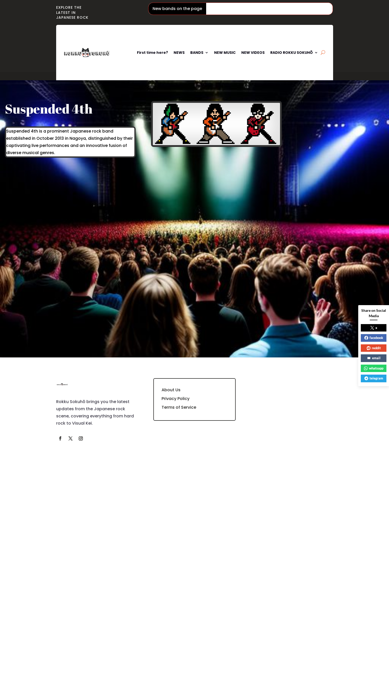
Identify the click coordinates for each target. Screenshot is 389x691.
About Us (171, 390)
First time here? (152, 52)
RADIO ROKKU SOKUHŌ (291, 52)
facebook (373, 338)
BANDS (196, 52)
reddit (374, 348)
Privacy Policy (175, 399)
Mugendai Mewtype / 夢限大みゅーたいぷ (331, 9)
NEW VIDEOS (253, 52)
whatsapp (373, 368)
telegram (373, 378)
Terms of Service (179, 407)
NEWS (179, 52)
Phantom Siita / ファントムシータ (247, 9)
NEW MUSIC (225, 52)
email (374, 358)
